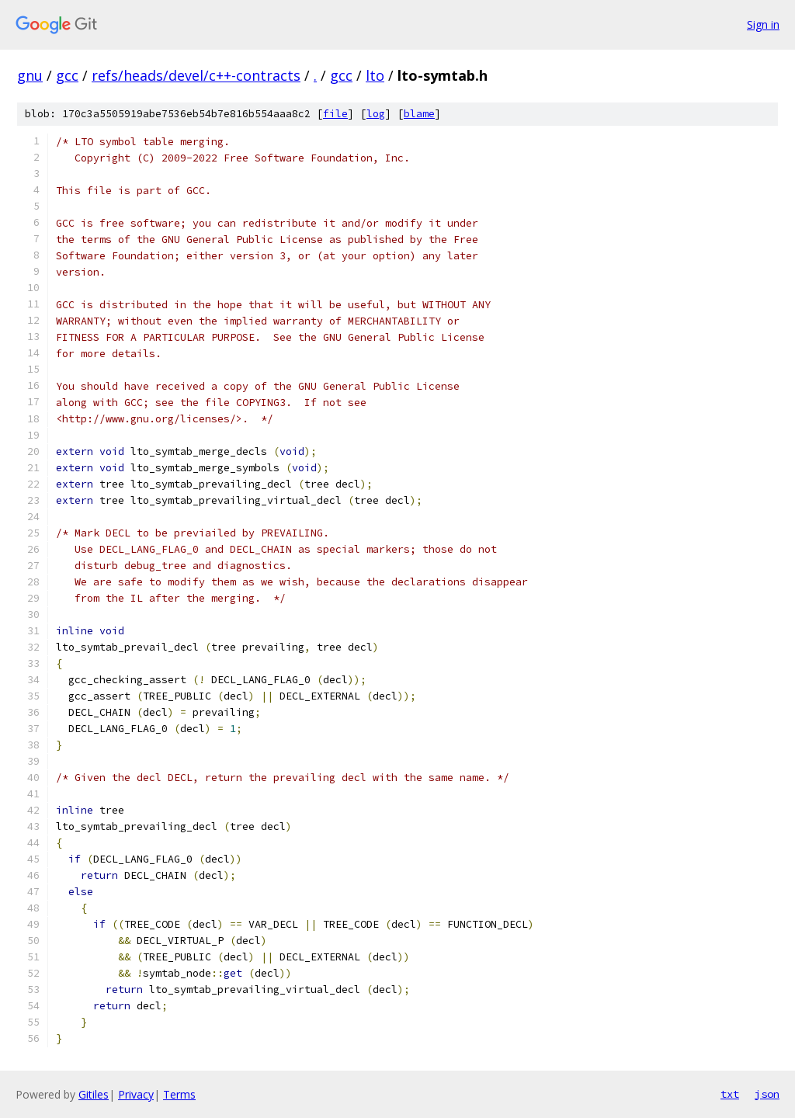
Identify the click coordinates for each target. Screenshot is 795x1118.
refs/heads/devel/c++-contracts (196, 75)
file (335, 113)
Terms (179, 1094)
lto (375, 75)
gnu (30, 75)
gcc (67, 75)
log (375, 113)
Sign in (763, 24)
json (767, 1094)
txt (729, 1094)
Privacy (136, 1094)
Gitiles (93, 1094)
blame (419, 113)
